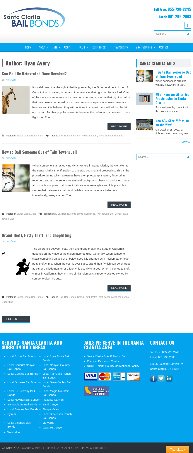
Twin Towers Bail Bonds (109, 213)
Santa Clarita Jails (26, 213)
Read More (119, 126)
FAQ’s (82, 47)
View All (186, 141)
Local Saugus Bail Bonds (22, 409)
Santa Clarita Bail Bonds (30, 135)
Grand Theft (83, 297)
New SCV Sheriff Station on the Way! (172, 122)
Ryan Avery (10, 79)
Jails (54, 47)
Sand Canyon (50, 404)
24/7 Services (144, 47)
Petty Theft (97, 297)
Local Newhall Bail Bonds (23, 399)
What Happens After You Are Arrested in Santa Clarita (172, 98)
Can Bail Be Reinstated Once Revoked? (34, 74)
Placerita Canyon (53, 399)
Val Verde (48, 422)
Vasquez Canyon (52, 427)
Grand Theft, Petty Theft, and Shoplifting (36, 235)
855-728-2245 (179, 9)
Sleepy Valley (50, 409)
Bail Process (99, 47)
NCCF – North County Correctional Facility (113, 365)
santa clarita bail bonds (111, 135)
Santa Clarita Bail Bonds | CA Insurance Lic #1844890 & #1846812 (65, 447)
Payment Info (121, 47)
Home (28, 47)
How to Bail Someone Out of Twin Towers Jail (39, 152)
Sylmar (11, 414)
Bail (61, 135)
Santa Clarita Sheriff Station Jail (106, 356)
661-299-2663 (179, 16)
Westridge (13, 432)
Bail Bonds (70, 135)
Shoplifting (7, 302)
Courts (68, 47)
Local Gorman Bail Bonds (23, 382)
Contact (163, 47)
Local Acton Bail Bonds (21, 356)
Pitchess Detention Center (103, 361)
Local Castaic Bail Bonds (22, 373)
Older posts (16, 318)
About (42, 47)
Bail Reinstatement (87, 135)
